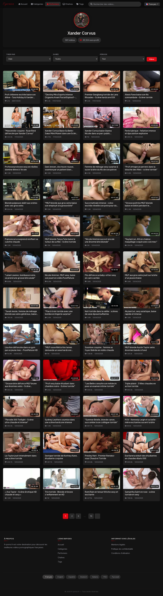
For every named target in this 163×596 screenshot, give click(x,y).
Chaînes (68, 4)
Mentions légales (118, 545)
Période (103, 54)
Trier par (10, 54)
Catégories (37, 4)
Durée (56, 54)
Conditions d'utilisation (120, 553)
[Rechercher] (91, 4)
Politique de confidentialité (122, 549)
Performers (53, 4)
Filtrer (151, 59)
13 (91, 516)
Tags (80, 4)
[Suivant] (97, 516)
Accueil (22, 4)
